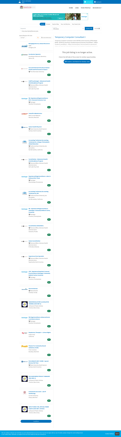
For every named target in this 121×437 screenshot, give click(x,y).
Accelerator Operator (35, 54)
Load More (36, 421)
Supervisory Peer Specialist (36, 256)
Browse (48, 24)
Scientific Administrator (35, 113)
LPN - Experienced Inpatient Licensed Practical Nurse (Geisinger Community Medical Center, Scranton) (39, 273)
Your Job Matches (65, 24)
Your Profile (86, 8)
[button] (97, 28)
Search (42, 24)
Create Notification (46, 37)
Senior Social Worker (34, 241)
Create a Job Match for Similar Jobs (77, 62)
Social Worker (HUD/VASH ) (36, 225)
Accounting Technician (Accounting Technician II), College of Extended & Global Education (39, 142)
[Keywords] (36, 28)
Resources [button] (97, 8)
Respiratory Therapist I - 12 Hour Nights (40, 332)
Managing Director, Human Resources (39, 43)
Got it (117, 433)
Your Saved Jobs (76, 24)
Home (71, 8)
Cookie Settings (109, 433)
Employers (97, 2)
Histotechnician (33, 288)
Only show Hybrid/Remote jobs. (30, 31)
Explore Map (55, 24)
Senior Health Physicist (35, 127)
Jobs (77, 8)
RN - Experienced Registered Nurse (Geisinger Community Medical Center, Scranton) (39, 210)
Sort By (22, 37)
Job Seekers (88, 2)
